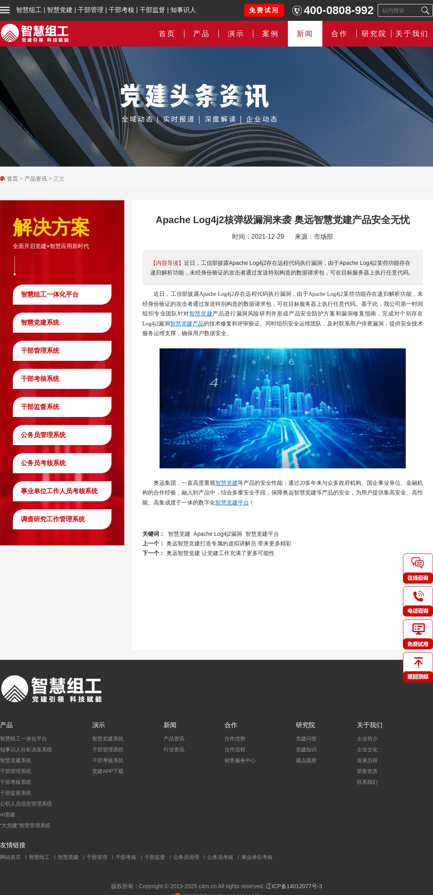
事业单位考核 (257, 857)
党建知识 (306, 750)
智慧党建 (60, 9)
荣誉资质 (367, 771)
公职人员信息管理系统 (26, 804)
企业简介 (367, 739)
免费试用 (264, 10)
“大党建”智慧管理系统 (25, 825)
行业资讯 (174, 750)
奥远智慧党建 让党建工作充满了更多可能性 (220, 553)
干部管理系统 (40, 350)
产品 (201, 34)
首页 (167, 34)
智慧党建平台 (232, 502)
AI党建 (7, 815)
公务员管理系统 (43, 434)
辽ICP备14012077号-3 (294, 886)
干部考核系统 (40, 378)
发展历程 (367, 760)
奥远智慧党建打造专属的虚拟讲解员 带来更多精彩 (228, 543)
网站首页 (10, 857)
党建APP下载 (107, 771)
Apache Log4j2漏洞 (218, 534)
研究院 (374, 34)
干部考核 (121, 9)
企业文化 (367, 750)
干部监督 (152, 9)
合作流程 (235, 750)
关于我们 (412, 34)
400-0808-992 (339, 10)
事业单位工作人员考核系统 (59, 491)
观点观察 (306, 760)
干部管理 (90, 9)
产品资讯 (35, 178)
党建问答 (306, 739)
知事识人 (183, 9)
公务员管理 (186, 857)
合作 (339, 34)
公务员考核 (220, 857)
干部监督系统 (40, 406)
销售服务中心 (240, 760)
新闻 (305, 34)
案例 (270, 34)
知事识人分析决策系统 (26, 750)
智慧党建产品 (187, 323)
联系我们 (367, 782)
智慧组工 (29, 9)
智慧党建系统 (40, 322)
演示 (236, 34)
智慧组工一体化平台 (50, 294)
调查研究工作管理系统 (53, 519)
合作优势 (235, 739)
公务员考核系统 (43, 463)
